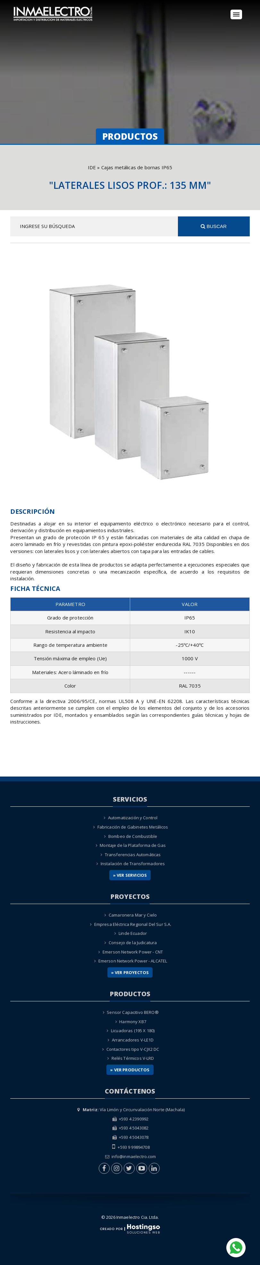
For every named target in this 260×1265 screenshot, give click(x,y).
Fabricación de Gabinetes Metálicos (132, 827)
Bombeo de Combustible (132, 836)
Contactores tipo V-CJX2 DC (132, 1049)
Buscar (214, 226)
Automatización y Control (133, 818)
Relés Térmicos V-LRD (133, 1058)
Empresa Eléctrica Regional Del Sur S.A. (133, 924)
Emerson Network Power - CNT (133, 952)
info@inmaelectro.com (134, 1156)
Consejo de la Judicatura (133, 942)
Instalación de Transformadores (133, 863)
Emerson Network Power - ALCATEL (132, 961)
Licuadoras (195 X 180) (133, 1030)
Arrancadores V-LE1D (133, 1040)
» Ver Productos (129, 1070)
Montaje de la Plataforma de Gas (133, 845)
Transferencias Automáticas (133, 854)
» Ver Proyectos (130, 972)
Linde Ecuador (133, 933)
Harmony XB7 (132, 1021)
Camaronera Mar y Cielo (133, 915)
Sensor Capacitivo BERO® (132, 1012)
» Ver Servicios (130, 875)
